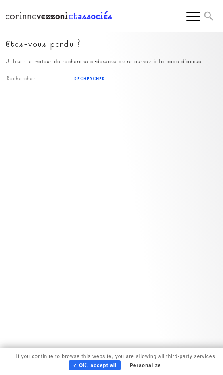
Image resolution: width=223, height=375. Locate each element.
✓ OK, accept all (95, 365)
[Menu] (193, 16)
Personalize (145, 365)
